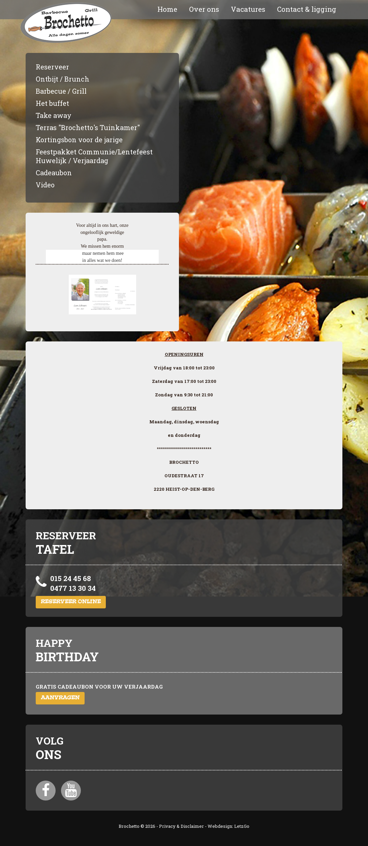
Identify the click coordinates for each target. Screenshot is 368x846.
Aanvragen (60, 698)
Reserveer (52, 66)
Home (167, 9)
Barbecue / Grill (61, 91)
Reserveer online (71, 602)
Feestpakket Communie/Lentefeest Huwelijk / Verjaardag (94, 156)
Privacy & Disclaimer (181, 826)
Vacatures (248, 9)
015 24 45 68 (70, 578)
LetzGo (241, 826)
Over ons (204, 9)
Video (45, 184)
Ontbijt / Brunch (62, 78)
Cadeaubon (54, 172)
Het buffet (52, 103)
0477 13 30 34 (73, 588)
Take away (53, 115)
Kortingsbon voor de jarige (79, 139)
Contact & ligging (306, 9)
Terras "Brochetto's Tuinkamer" (88, 127)
